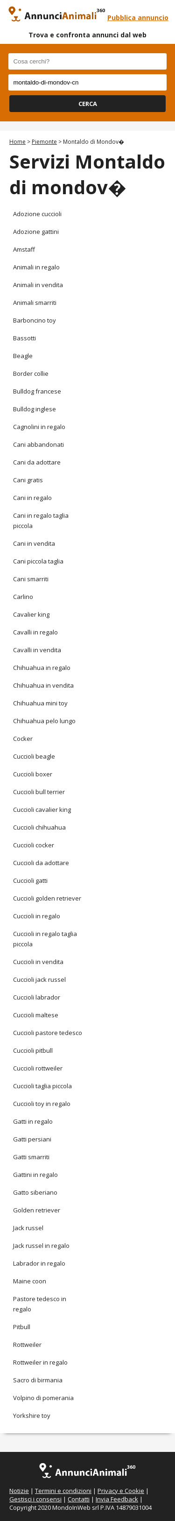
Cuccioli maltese (35, 1015)
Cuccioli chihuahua (39, 827)
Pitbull (21, 1327)
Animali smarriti (34, 302)
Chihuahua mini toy (40, 703)
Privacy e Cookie (121, 1490)
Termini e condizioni (63, 1490)
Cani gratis (28, 480)
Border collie (31, 373)
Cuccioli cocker (33, 845)
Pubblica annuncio (137, 17)
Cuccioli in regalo (36, 916)
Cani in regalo (32, 497)
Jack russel (28, 1228)
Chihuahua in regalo (41, 667)
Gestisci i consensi (35, 1499)
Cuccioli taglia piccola (42, 1086)
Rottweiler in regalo (40, 1362)
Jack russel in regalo (41, 1245)
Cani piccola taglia (38, 561)
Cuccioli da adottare (41, 863)
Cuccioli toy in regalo (41, 1103)
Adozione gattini (36, 231)
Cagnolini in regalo (39, 426)
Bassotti (24, 338)
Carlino (23, 596)
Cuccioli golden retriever (47, 898)
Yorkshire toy (31, 1415)
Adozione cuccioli (37, 214)
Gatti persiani (32, 1139)
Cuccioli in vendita (38, 962)
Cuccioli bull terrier (39, 792)
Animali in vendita (38, 285)
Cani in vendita (34, 543)
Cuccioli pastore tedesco (47, 1032)
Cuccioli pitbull (33, 1050)
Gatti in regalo (33, 1121)
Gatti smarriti (31, 1157)
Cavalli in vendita (37, 650)
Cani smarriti (31, 579)
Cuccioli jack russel (39, 979)
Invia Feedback (117, 1499)
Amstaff (24, 249)
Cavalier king (31, 614)
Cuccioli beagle (34, 756)
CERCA (87, 103)
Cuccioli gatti (30, 880)
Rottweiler (27, 1344)
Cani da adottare (37, 462)
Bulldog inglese (34, 409)
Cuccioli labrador (36, 997)
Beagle (23, 356)
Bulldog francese (37, 391)
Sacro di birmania (38, 1380)
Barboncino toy (34, 320)
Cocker (23, 738)
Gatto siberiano (35, 1192)
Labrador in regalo (39, 1263)
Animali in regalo (36, 267)
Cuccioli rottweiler (38, 1068)
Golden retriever (36, 1210)
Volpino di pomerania (43, 1398)
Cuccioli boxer (32, 774)
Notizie (19, 1490)
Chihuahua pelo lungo (44, 721)
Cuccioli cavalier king (42, 809)
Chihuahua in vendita (43, 685)
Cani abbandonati (38, 444)
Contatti (79, 1499)
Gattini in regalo (35, 1174)
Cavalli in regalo (35, 632)
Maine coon (29, 1281)
